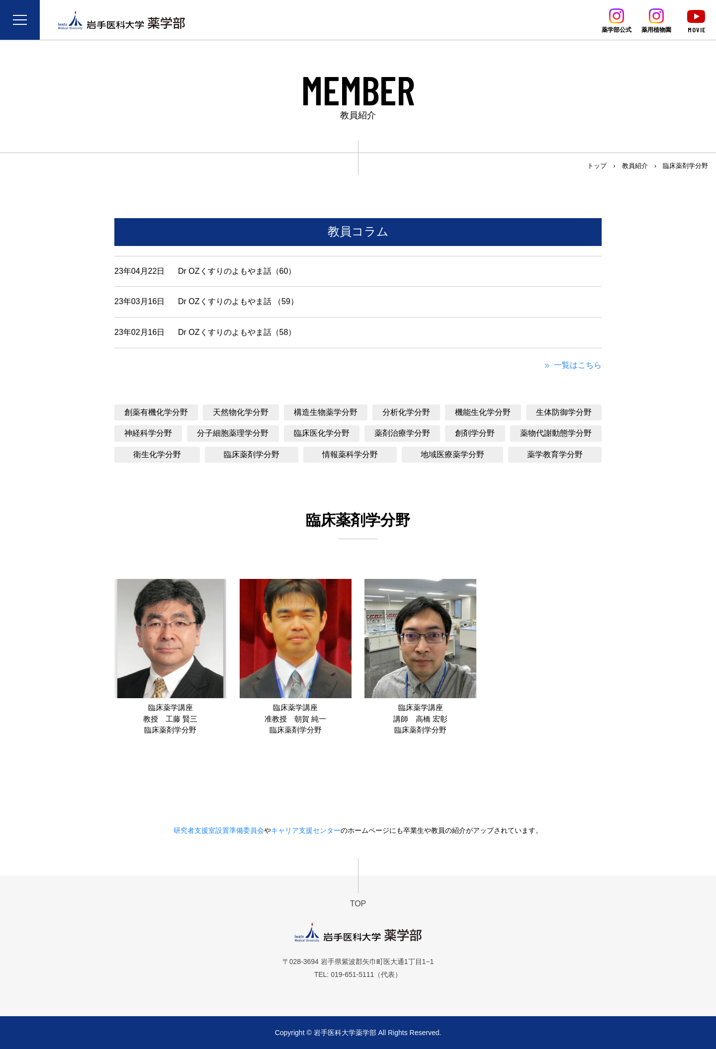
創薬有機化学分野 (156, 412)
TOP (358, 903)
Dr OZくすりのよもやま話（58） (237, 332)
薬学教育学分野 (555, 454)
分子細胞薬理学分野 (232, 433)
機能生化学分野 (483, 412)
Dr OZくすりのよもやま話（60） (237, 271)
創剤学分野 (475, 433)
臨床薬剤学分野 (251, 454)
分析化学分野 (406, 412)
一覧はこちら (572, 365)
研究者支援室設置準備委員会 (219, 830)
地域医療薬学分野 (452, 454)
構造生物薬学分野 (326, 412)
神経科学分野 (148, 433)
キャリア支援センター (306, 830)
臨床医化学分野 (322, 433)
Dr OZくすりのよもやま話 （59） (238, 301)
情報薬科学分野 (350, 454)
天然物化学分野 (240, 412)
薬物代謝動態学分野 (556, 433)
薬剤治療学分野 (402, 433)
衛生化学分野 (157, 454)
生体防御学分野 (564, 412)
